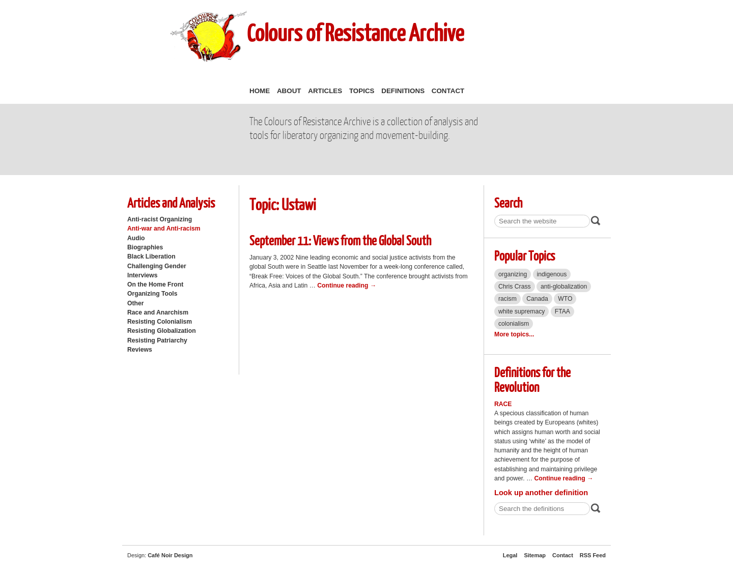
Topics (362, 91)
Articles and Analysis (171, 202)
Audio (136, 238)
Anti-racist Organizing (159, 219)
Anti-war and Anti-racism (164, 228)
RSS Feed (593, 555)
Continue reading (346, 285)
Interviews (142, 275)
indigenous (552, 274)
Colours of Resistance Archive (355, 32)
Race (503, 404)
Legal (510, 555)
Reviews (139, 349)
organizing (512, 274)
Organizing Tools (152, 293)
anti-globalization (564, 286)
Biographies (145, 247)
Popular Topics (524, 255)
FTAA (562, 311)
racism (507, 298)
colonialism (513, 323)
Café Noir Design (170, 555)
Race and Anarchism (157, 312)
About (289, 91)
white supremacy (521, 311)
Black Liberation (151, 256)
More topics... (514, 334)
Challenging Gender (156, 266)
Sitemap (535, 555)
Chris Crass (514, 286)
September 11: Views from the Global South (340, 240)
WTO (565, 298)
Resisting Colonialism (159, 321)
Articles (325, 91)
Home (259, 91)
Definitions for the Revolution (532, 379)
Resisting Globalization (161, 330)
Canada (537, 298)
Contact (448, 91)
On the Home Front (155, 284)
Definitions (403, 91)
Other (135, 303)
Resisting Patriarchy (157, 340)
